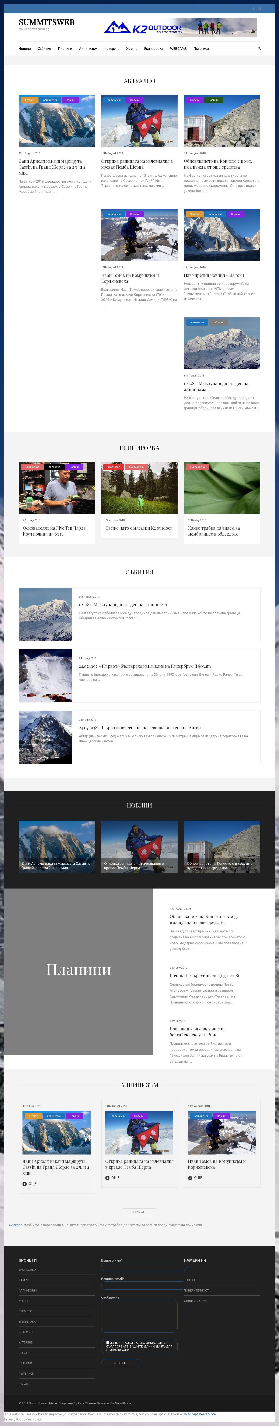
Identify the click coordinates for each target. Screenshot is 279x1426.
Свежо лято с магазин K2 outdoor (138, 528)
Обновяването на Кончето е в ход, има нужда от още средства (218, 164)
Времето (25, 1311)
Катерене (111, 48)
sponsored (114, 467)
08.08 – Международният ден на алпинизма (123, 604)
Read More (207, 1414)
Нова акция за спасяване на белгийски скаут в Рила (198, 1031)
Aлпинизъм (88, 48)
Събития (44, 48)
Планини (65, 48)
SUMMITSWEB (47, 22)
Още (29, 1183)
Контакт (190, 1280)
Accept (193, 1414)
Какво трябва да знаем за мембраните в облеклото (214, 531)
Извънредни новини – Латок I (214, 275)
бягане (24, 1301)
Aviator (14, 1225)
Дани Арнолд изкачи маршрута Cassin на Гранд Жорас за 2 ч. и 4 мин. (52, 167)
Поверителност (196, 1290)
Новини (25, 48)
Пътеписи (201, 48)
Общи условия (195, 1301)
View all (139, 1212)
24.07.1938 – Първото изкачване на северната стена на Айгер (140, 727)
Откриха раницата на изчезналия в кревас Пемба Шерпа (137, 164)
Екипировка (153, 48)
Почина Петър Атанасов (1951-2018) (204, 975)
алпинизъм (50, 100)
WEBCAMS (178, 48)
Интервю (26, 1332)
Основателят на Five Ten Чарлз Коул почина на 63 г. (54, 531)
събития (218, 322)
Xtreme (131, 48)
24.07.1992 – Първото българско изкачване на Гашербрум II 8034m (145, 666)
